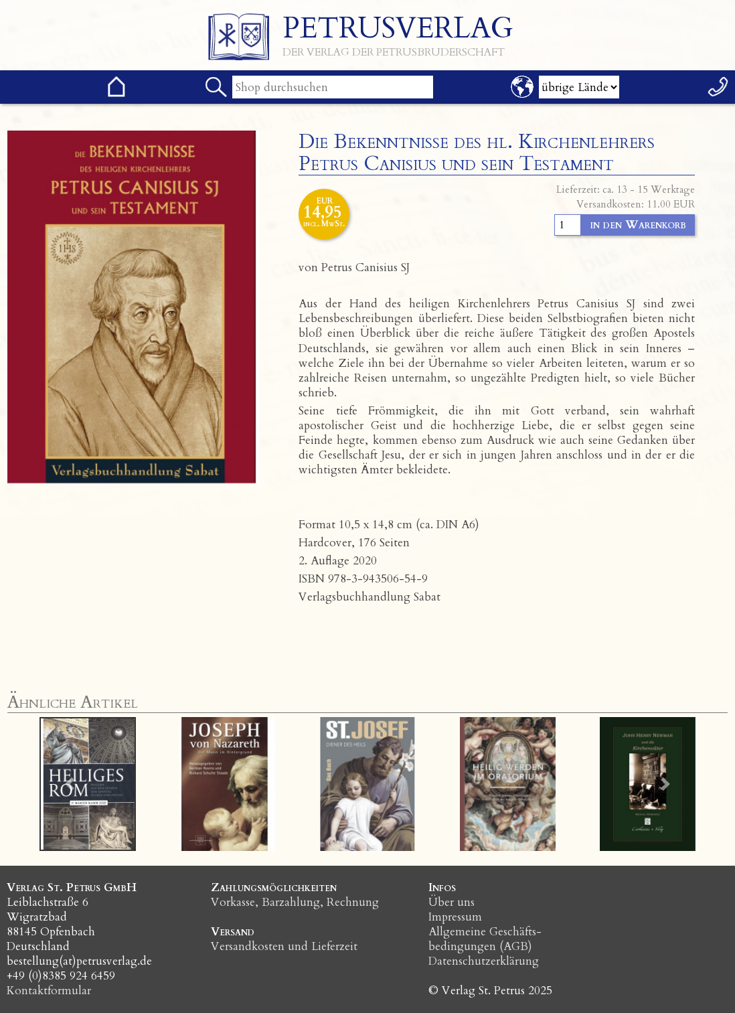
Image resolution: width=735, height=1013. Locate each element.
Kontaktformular (49, 990)
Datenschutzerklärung (483, 961)
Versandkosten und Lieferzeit (284, 946)
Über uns (451, 902)
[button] (69, 784)
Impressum (455, 917)
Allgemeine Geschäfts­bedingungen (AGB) (485, 939)
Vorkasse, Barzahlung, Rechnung (295, 902)
